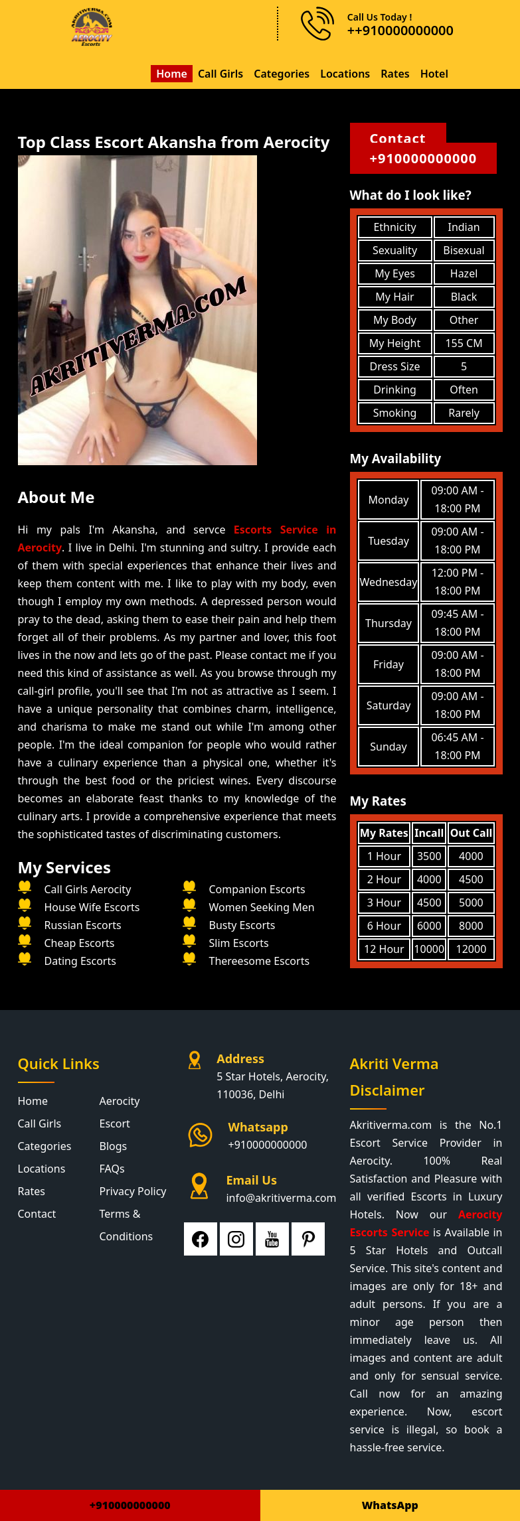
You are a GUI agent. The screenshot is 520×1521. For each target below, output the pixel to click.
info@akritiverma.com (281, 1198)
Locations (345, 73)
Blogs (114, 1146)
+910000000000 (423, 158)
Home (171, 73)
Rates (395, 73)
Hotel (434, 73)
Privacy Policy (133, 1191)
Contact (398, 138)
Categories (281, 73)
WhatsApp (390, 1505)
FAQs (112, 1168)
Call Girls (220, 73)
